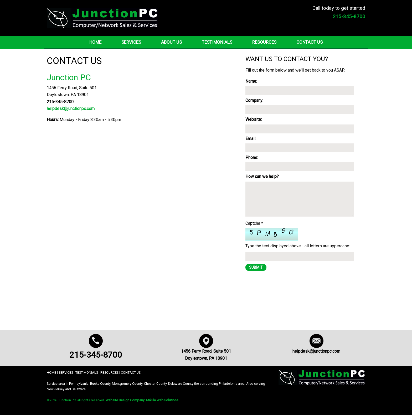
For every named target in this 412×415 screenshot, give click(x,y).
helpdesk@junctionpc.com (71, 108)
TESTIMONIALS (86, 372)
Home (95, 42)
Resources (264, 42)
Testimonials (217, 42)
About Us (171, 42)
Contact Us (309, 42)
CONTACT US (131, 372)
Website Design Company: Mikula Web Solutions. (142, 400)
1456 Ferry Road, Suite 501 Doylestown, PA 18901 (206, 351)
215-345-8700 (95, 355)
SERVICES (66, 372)
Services (131, 42)
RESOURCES (109, 372)
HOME (51, 372)
